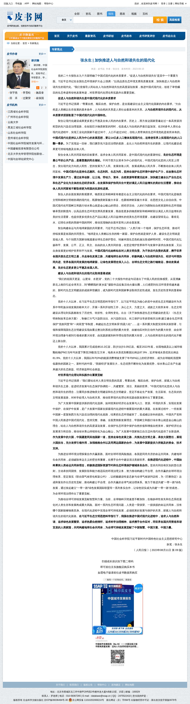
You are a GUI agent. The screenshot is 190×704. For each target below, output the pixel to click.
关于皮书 (72, 35)
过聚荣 (27, 98)
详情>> (34, 81)
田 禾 (13, 98)
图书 (99, 13)
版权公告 (88, 684)
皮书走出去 (169, 35)
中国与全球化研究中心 (21, 159)
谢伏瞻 (35, 60)
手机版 (18, 3)
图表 (122, 13)
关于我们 (60, 684)
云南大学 (13, 122)
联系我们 (74, 684)
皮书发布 (126, 35)
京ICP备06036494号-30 (56, 700)
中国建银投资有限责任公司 (23, 148)
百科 (145, 13)
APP (26, 3)
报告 (111, 13)
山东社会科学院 (17, 132)
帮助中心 (48, 3)
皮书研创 (108, 35)
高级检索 (174, 19)
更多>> (42, 54)
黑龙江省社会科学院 (19, 127)
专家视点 (34, 43)
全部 (77, 13)
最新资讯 (90, 35)
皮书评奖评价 (147, 35)
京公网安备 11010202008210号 (86, 700)
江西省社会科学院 (18, 111)
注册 (170, 3)
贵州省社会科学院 (18, 137)
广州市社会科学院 (18, 116)
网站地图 (36, 3)
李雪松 (27, 92)
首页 (56, 35)
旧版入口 (8, 3)
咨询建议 (115, 684)
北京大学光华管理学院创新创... (26, 153)
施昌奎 (40, 92)
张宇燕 (13, 92)
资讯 (88, 13)
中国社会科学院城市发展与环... (26, 143)
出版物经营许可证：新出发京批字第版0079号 (154, 700)
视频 (134, 13)
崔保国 (40, 98)
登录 (163, 3)
